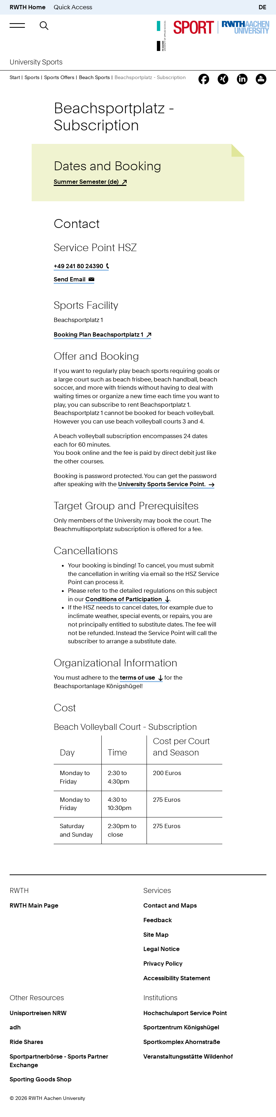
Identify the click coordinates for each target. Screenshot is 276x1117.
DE (262, 7)
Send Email (69, 279)
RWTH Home (28, 7)
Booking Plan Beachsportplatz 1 (98, 334)
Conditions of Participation (123, 599)
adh (15, 1027)
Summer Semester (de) (86, 181)
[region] (138, 792)
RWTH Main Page (34, 905)
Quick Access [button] (73, 7)
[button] (17, 25)
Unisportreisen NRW (38, 1013)
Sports (32, 77)
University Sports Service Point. (162, 484)
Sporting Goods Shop (40, 1079)
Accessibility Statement (176, 978)
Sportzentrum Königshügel (181, 1027)
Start (15, 77)
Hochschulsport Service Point (185, 1013)
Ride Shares (26, 1041)
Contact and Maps (170, 905)
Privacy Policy (162, 963)
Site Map (156, 934)
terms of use (137, 677)
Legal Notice (161, 948)
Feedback (157, 920)
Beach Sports (94, 77)
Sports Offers (59, 77)
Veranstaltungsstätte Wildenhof (188, 1056)
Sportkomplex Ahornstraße (181, 1041)
